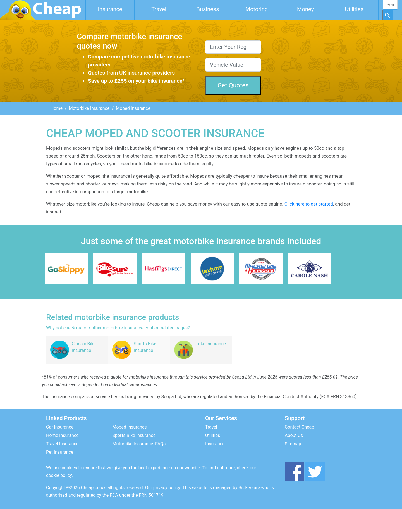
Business (208, 9)
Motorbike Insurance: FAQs (139, 443)
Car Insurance (59, 427)
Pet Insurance (59, 452)
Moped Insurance (130, 427)
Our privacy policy (162, 487)
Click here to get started (308, 204)
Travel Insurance (62, 443)
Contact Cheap (299, 427)
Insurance (110, 9)
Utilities (354, 9)
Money (305, 9)
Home (57, 108)
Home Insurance (62, 435)
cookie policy (59, 475)
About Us (294, 435)
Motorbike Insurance (89, 108)
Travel (158, 9)
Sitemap (293, 443)
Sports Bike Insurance (134, 435)
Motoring (256, 9)
